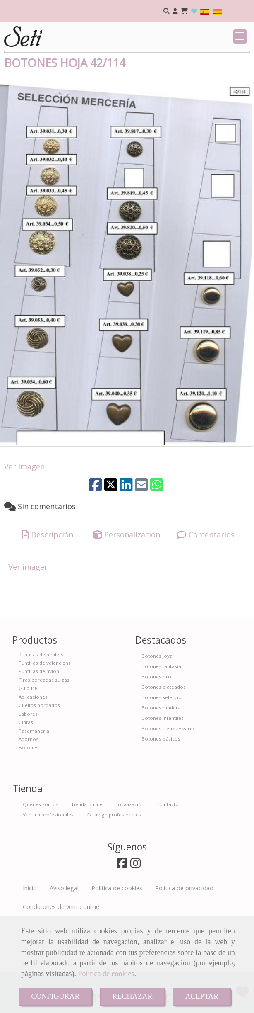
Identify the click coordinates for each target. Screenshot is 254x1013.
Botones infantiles (162, 769)
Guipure (28, 739)
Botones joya (157, 707)
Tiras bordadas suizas (44, 731)
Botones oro (156, 728)
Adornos (28, 790)
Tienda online (87, 856)
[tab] (47, 586)
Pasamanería (34, 782)
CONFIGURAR (55, 996)
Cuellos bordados (39, 756)
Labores (28, 765)
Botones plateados (163, 738)
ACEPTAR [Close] (202, 996)
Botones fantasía (161, 717)
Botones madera (161, 759)
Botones (28, 799)
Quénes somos (40, 856)
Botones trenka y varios (169, 780)
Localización (129, 856)
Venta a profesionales (48, 866)
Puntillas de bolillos (41, 706)
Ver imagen (24, 518)
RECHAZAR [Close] (133, 996)
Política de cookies (106, 973)
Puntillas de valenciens (45, 714)
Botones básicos (160, 790)
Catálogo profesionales (113, 866)
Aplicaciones (33, 748)
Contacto (168, 856)
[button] (175, 11)
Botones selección (163, 749)
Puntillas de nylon (39, 722)
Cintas (26, 773)
